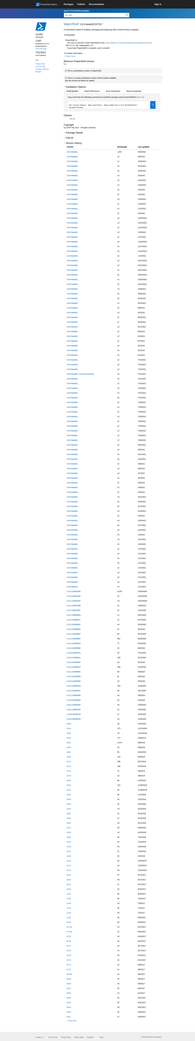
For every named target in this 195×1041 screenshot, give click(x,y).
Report (38, 72)
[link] (70, 4)
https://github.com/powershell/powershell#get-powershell (129, 43)
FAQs (101, 1037)
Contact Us (39, 1037)
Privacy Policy (66, 1037)
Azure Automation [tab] (113, 91)
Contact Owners (42, 69)
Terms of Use (53, 1037)
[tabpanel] (112, 102)
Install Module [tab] (72, 91)
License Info (41, 66)
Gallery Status (79, 1037)
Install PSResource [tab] (92, 91)
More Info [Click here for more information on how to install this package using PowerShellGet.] (140, 97)
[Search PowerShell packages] (126, 15)
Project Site (40, 64)
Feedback (90, 1037)
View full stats (41, 49)
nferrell (72, 119)
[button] (69, 56)
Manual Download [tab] (133, 91)
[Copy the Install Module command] (153, 105)
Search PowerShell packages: (77, 11)
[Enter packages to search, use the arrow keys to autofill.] (94, 15)
